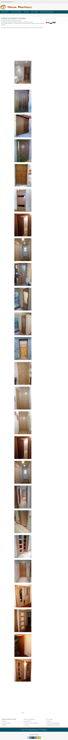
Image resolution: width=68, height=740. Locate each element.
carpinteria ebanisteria (7, 1)
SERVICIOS (26, 11)
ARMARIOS (4, 721)
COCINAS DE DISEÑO (6, 723)
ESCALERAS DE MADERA (16, 11)
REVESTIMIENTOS (27, 721)
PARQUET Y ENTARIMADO (29, 719)
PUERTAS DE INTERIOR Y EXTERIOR (13, 18)
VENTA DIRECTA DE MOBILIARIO (7, 15)
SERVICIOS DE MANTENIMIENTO (47, 11)
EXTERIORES (4, 725)
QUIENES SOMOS (4, 11)
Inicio (23, 712)
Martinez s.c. (44, 729)
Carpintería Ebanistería (32, 729)
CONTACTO (19, 15)
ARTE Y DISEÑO (34, 11)
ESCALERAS (26, 725)
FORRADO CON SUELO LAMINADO (31, 723)
